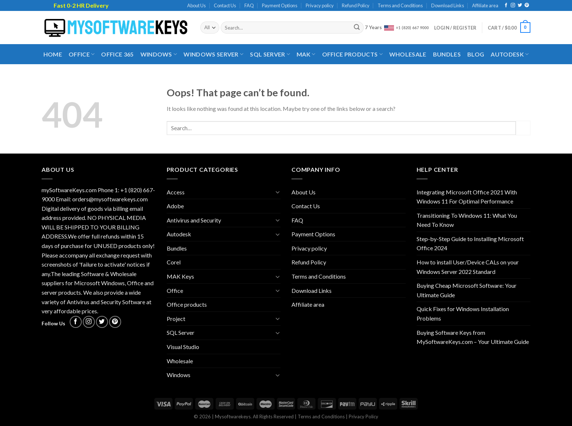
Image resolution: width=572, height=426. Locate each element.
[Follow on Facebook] (506, 5)
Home (52, 54)
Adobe (175, 205)
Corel (174, 262)
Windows (158, 54)
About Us (196, 5)
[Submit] (357, 28)
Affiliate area (485, 5)
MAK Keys (180, 276)
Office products (352, 54)
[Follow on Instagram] (513, 5)
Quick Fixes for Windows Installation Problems (463, 313)
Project (176, 318)
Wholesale (407, 54)
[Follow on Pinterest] (527, 5)
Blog (475, 54)
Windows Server (213, 54)
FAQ (249, 5)
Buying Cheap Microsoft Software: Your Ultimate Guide (467, 290)
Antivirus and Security (194, 220)
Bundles (447, 54)
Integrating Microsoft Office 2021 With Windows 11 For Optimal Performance (467, 197)
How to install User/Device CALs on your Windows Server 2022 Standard (468, 267)
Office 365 (117, 54)
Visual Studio (183, 346)
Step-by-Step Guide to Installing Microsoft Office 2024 (470, 243)
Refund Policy (356, 5)
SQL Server (270, 54)
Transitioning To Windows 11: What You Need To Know (467, 220)
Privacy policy (320, 5)
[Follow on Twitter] (520, 5)
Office (81, 54)
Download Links (447, 5)
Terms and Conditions (400, 5)
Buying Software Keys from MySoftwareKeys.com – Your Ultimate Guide (473, 337)
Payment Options (279, 5)
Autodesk (510, 54)
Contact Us (225, 5)
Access (176, 192)
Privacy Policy (363, 416)
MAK (306, 54)
